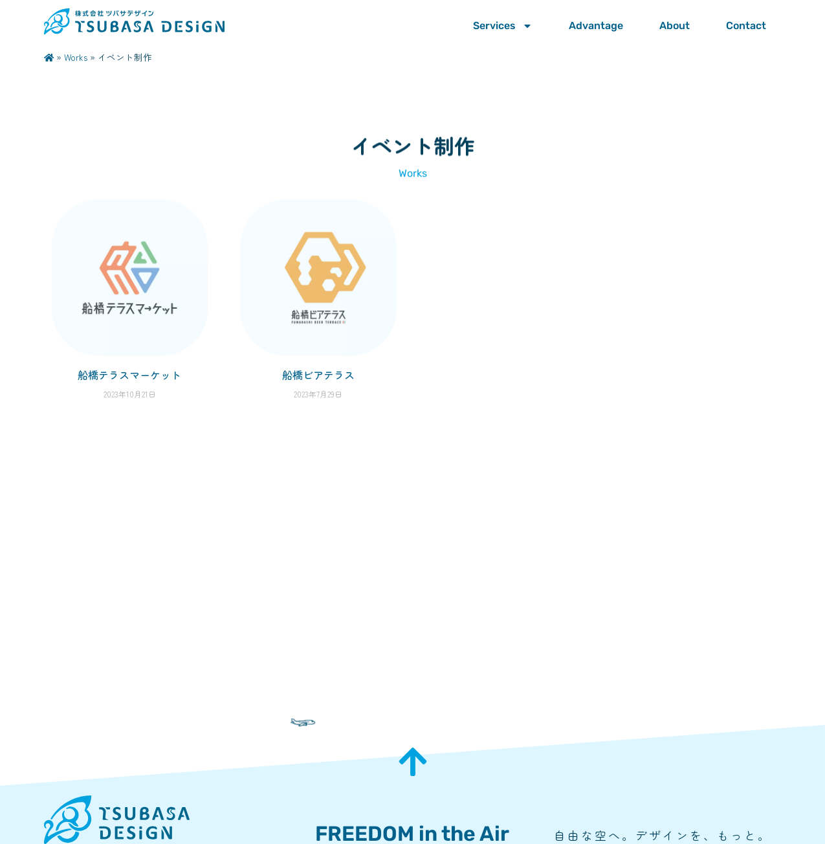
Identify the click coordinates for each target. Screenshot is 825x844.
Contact (746, 25)
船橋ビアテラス (318, 375)
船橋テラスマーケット (129, 375)
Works (75, 56)
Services (503, 26)
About (674, 25)
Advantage (596, 25)
